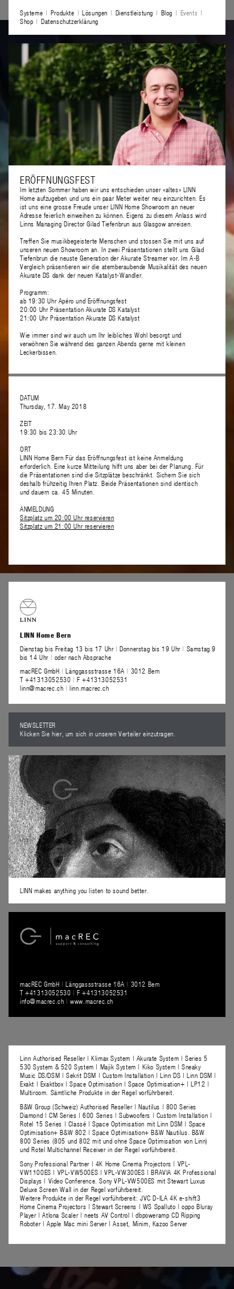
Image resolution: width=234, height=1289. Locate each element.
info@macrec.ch (42, 1001)
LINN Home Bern (41, 457)
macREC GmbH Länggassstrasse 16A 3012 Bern (90, 670)
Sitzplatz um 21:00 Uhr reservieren (67, 525)
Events (189, 12)
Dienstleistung (134, 12)
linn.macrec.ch (89, 687)
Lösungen (95, 12)
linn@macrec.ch (41, 687)
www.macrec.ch (91, 1001)
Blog (167, 12)
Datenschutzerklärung (69, 21)
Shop (26, 21)
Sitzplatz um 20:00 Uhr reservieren (67, 517)
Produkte (63, 12)
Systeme (31, 12)
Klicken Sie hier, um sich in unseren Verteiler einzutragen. (97, 733)
